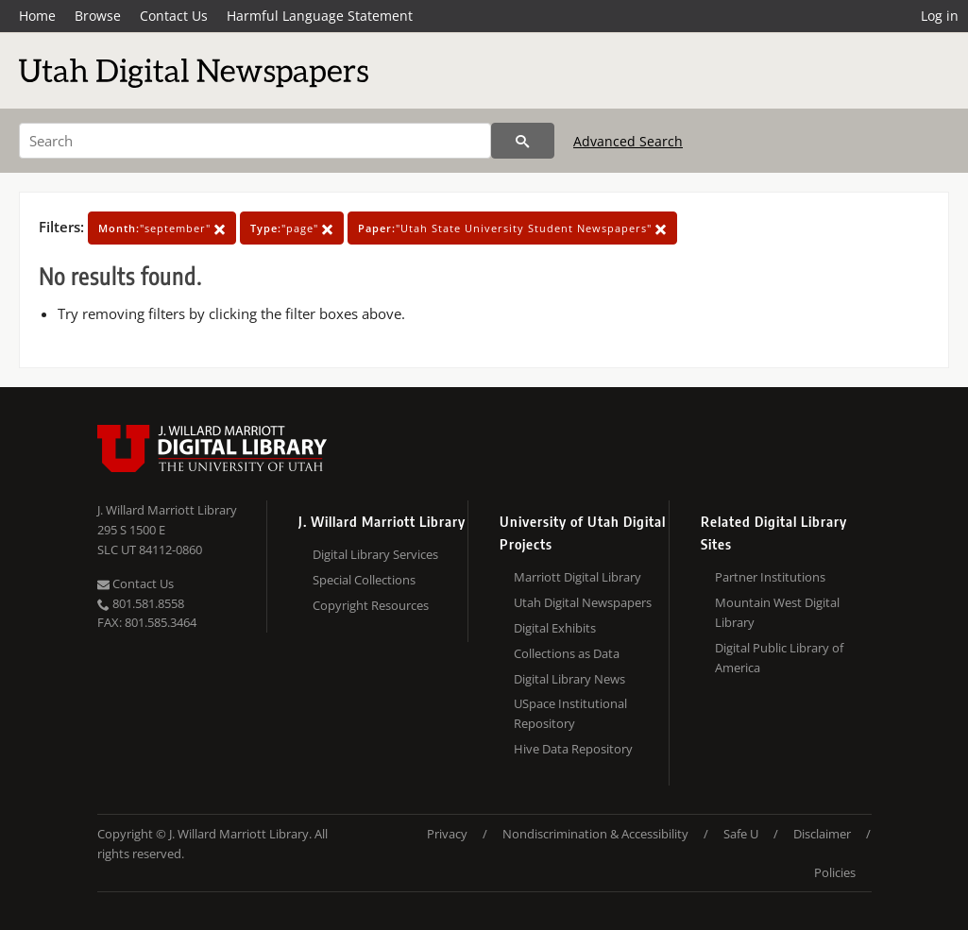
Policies (835, 872)
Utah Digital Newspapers (583, 602)
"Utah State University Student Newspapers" (512, 228)
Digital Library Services (375, 554)
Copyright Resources (371, 605)
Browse (98, 16)
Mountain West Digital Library (777, 612)
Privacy (447, 833)
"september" (162, 228)
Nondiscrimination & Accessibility (595, 833)
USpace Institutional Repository (570, 713)
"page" (291, 228)
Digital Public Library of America (779, 657)
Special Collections (364, 579)
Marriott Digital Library (577, 576)
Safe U (740, 833)
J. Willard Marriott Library (167, 509)
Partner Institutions (770, 576)
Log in (940, 16)
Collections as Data (567, 653)
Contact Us (174, 16)
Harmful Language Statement (320, 16)
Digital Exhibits (555, 627)
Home (37, 16)
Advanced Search (628, 141)
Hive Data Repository (573, 748)
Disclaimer (822, 833)
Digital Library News (569, 678)
